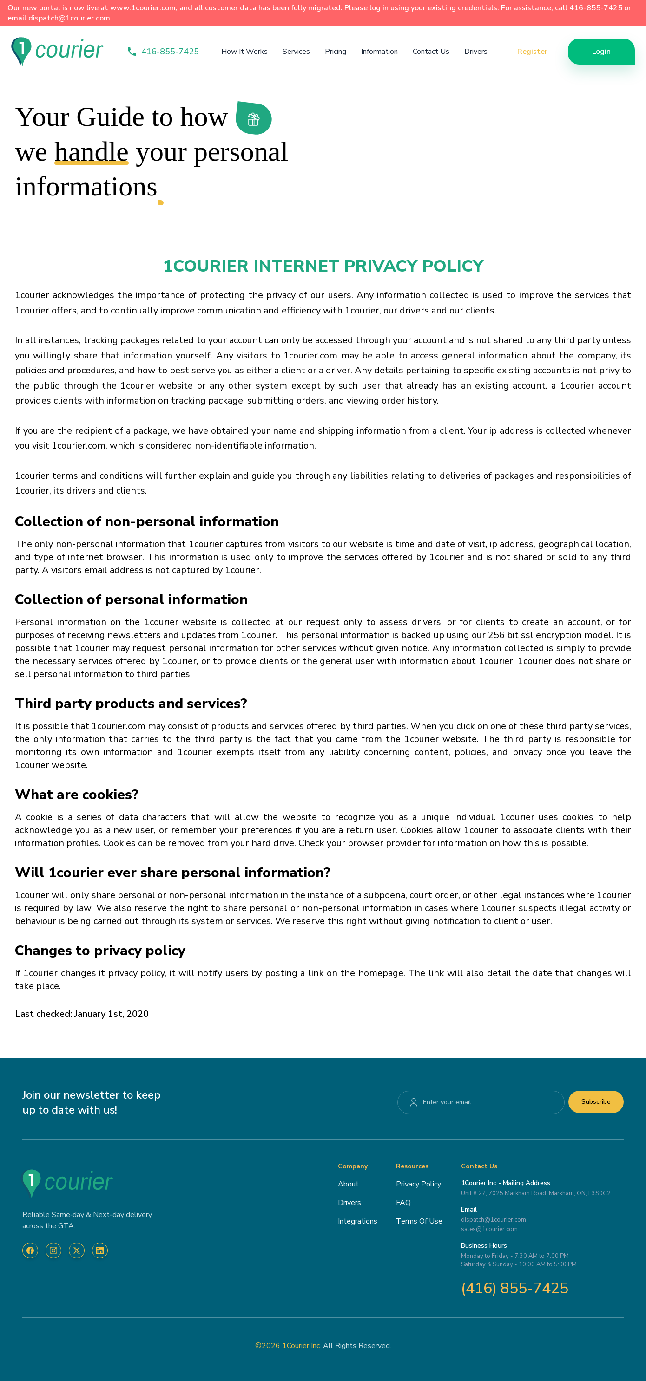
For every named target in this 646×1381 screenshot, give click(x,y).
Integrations (357, 1221)
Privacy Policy (418, 1184)
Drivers (476, 51)
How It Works (244, 51)
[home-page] (57, 51)
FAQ (403, 1203)
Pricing (335, 51)
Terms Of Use (419, 1221)
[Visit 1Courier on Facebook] (30, 1250)
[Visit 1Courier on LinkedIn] (100, 1250)
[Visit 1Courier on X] (77, 1250)
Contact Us (431, 51)
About (348, 1184)
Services (296, 51)
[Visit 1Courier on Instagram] (53, 1250)
